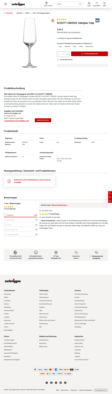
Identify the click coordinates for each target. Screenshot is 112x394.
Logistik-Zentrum (9, 323)
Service (78, 290)
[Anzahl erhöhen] (67, 54)
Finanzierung (79, 310)
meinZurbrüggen (9, 340)
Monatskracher (44, 340)
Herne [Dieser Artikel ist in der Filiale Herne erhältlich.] (74, 46)
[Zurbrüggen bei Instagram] (56, 383)
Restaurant (7, 294)
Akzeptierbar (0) (12, 229)
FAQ (40, 327)
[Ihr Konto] (89, 4)
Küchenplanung (79, 300)
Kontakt (77, 297)
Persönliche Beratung (81, 294)
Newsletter (7, 356)
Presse (6, 327)
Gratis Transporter (80, 304)
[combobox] (69, 4)
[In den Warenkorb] (89, 53)
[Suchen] (80, 4)
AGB (40, 310)
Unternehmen (9, 290)
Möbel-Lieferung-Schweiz (47, 320)
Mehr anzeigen (43, 120)
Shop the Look (79, 346)
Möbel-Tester (43, 346)
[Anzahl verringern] (59, 54)
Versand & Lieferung (45, 300)
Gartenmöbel (79, 343)
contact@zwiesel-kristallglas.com (16, 121)
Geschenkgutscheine (10, 343)
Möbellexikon (8, 350)
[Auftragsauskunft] (110, 197)
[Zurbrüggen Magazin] (47, 383)
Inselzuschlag (43, 323)
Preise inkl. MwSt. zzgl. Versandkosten (68, 32)
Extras (6, 336)
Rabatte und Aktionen (48, 336)
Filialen (6, 297)
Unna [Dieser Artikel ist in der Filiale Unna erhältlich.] (59, 46)
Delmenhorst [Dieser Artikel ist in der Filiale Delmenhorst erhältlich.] (88, 46)
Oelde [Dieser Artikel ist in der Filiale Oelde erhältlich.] (80, 46)
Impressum (7, 320)
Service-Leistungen (80, 323)
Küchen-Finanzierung (81, 314)
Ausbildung (7, 307)
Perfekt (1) (10, 215)
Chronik (6, 314)
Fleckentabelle (8, 346)
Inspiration (79, 336)
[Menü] (5, 4)
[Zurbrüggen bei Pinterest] (60, 383)
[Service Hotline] (110, 193)
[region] (29, 44)
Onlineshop (43, 290)
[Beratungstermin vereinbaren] (110, 201)
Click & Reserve (44, 297)
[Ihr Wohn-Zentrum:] (48, 4)
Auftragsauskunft (80, 317)
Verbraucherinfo (9, 310)
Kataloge (77, 353)
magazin (6, 317)
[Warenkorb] (104, 4)
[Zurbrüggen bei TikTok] (65, 383)
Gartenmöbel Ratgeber (11, 353)
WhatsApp (78, 327)
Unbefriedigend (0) (13, 234)
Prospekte (7, 300)
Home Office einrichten (81, 359)
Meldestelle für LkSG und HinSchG (85, 320)
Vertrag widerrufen (101, 390)
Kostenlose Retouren (45, 304)
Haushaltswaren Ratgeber (12, 359)
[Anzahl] (63, 54)
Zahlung (41, 307)
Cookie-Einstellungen (85, 390)
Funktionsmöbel (79, 340)
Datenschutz (43, 317)
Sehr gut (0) (10, 220)
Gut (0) (9, 225)
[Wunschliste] (96, 4)
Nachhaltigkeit (8, 330)
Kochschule (42, 343)
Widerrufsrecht (43, 314)
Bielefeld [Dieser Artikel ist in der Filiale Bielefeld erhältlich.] (66, 46)
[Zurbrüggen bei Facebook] (51, 383)
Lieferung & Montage (81, 307)
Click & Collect (43, 294)
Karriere (6, 304)
